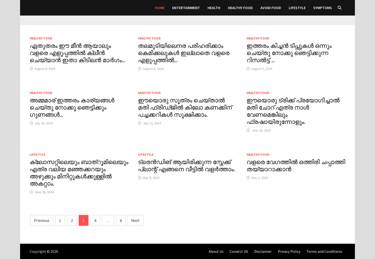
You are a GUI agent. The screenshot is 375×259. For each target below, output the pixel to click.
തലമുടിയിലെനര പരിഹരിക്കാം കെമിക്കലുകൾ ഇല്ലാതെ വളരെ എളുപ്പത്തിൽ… (183, 53)
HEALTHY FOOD (240, 7)
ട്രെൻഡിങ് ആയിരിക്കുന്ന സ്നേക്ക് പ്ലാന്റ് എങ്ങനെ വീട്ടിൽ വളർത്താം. (186, 166)
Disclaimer (263, 251)
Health (214, 7)
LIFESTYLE (297, 7)
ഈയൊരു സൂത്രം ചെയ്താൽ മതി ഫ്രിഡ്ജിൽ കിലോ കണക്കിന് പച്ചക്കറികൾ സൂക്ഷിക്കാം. (185, 107)
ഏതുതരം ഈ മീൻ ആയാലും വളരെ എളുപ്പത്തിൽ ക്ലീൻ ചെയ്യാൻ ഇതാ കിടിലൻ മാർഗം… (77, 53)
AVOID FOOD (270, 7)
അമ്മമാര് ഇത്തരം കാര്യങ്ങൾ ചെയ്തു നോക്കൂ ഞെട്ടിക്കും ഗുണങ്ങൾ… (72, 107)
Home (160, 7)
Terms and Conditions (324, 251)
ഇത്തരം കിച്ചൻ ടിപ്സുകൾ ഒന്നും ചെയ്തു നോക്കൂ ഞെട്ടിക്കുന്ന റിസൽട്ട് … (289, 53)
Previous (42, 220)
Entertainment (186, 7)
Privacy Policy (289, 251)
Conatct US (239, 251)
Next (135, 220)
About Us (216, 251)
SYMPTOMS (322, 7)
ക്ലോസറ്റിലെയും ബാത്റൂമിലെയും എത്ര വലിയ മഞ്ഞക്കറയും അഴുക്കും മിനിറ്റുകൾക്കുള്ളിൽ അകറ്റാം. (79, 173)
